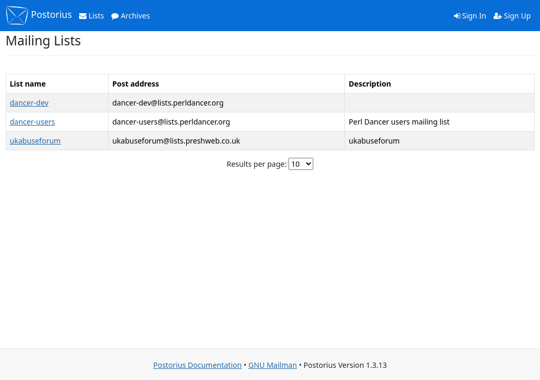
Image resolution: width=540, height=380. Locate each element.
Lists (91, 16)
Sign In (470, 16)
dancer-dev (29, 103)
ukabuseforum (35, 141)
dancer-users (32, 122)
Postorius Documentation (197, 365)
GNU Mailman (272, 365)
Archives (130, 16)
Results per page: (257, 164)
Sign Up (512, 16)
